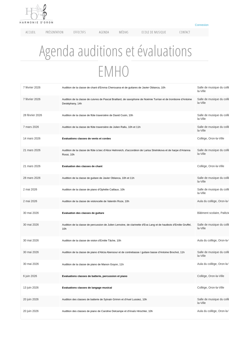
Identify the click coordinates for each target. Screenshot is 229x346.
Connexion (202, 25)
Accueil (31, 32)
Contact (184, 32)
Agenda (104, 32)
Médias (124, 32)
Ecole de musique (154, 32)
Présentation (54, 32)
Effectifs (80, 32)
